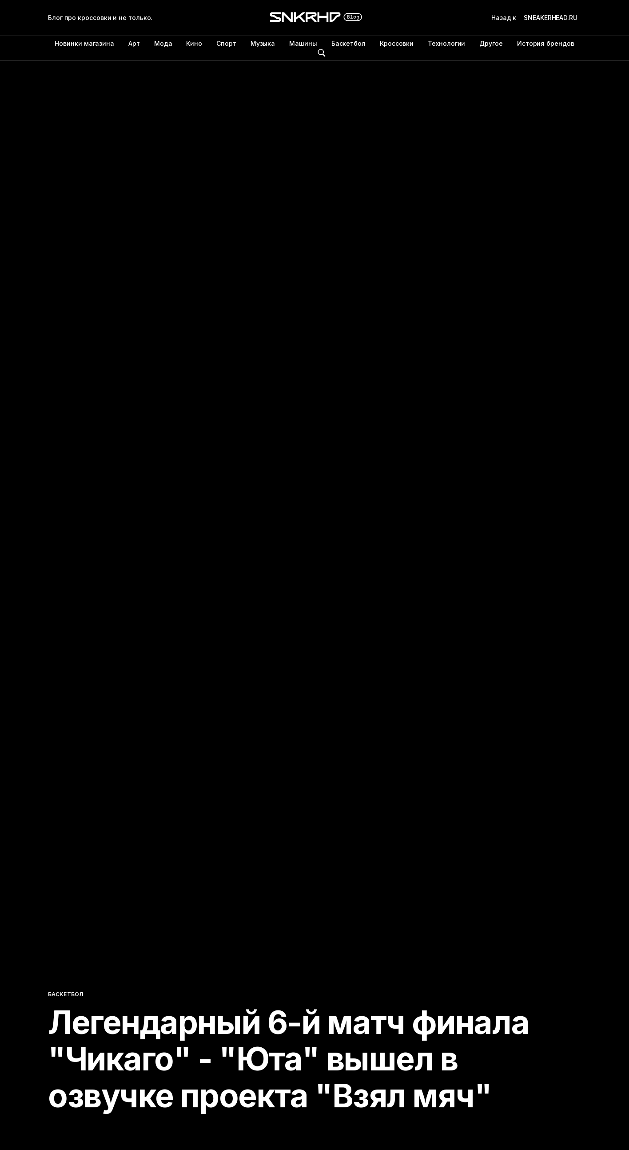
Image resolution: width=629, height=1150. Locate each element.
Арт (134, 43)
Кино (194, 43)
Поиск (321, 52)
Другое (491, 43)
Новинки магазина (84, 43)
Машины (303, 43)
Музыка (263, 43)
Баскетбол (348, 43)
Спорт (226, 43)
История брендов (545, 43)
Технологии (446, 43)
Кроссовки (397, 43)
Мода (163, 43)
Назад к (536, 18)
